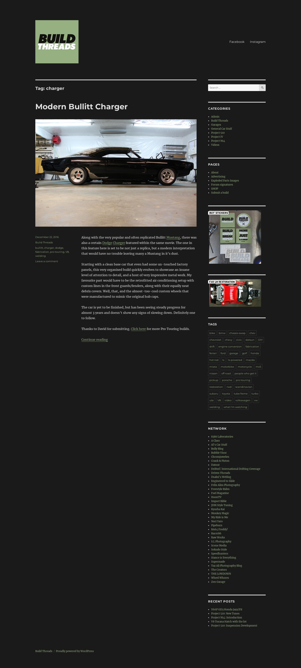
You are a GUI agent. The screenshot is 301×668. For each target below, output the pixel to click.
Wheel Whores (220, 577)
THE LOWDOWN (221, 573)
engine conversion (230, 346)
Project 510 (218, 132)
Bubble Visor (219, 452)
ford (223, 353)
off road (226, 373)
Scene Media (219, 545)
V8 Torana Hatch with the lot (228, 621)
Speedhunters (219, 553)
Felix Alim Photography (225, 485)
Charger (119, 243)
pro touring (57, 251)
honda (255, 353)
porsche (227, 380)
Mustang (173, 237)
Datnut (215, 465)
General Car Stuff (221, 128)
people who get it (245, 373)
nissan (213, 373)
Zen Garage (218, 581)
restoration (216, 386)
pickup (213, 380)
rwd (229, 386)
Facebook (237, 42)
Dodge (107, 243)
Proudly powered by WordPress (75, 651)
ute (211, 400)
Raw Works (218, 537)
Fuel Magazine (220, 493)
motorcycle (245, 366)
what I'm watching (235, 407)
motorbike (227, 366)
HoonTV (216, 497)
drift (212, 346)
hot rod (213, 359)
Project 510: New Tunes (225, 613)
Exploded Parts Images (225, 180)
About (214, 172)
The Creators (219, 569)
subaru (213, 393)
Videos (215, 145)
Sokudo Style (219, 549)
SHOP (214, 188)
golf (244, 353)
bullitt (39, 247)
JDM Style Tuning (222, 505)
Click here (138, 329)
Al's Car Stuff (219, 444)
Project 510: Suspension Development (234, 625)
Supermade (218, 561)
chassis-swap (237, 333)
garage (233, 353)
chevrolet (215, 339)
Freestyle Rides (220, 489)
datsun (250, 339)
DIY (260, 339)
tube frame (241, 393)
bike (212, 333)
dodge (59, 247)
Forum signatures (222, 184)
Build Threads (44, 242)
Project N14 (218, 141)
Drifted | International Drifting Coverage (235, 469)
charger (49, 247)
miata (213, 366)
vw (256, 400)
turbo (254, 393)
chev (252, 333)
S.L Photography (221, 541)
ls (223, 359)
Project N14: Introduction (226, 617)
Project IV (217, 136)
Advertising (218, 176)
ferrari (213, 353)
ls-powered (235, 359)
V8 (67, 251)
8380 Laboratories (222, 436)
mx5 (258, 366)
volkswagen (242, 400)
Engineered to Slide (223, 481)
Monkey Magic (220, 513)
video (228, 400)
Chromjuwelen (220, 456)
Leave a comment (46, 261)
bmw (222, 333)
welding (40, 255)
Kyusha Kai (218, 509)
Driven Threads (220, 473)
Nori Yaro (217, 521)
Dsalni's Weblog (221, 477)
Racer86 (216, 533)
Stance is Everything (223, 557)
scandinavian (243, 386)
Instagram (258, 42)
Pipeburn (216, 525)
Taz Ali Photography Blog (226, 565)
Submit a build (220, 192)
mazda (250, 359)
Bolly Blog (217, 448)
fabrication (42, 251)
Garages (216, 124)
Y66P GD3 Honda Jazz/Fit (226, 609)
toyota (226, 393)
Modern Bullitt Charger (81, 106)
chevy (228, 339)
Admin (215, 116)
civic (239, 339)
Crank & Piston (220, 460)
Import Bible (219, 501)
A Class (215, 440)
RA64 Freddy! (219, 529)
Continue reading (94, 339)
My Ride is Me (219, 517)
